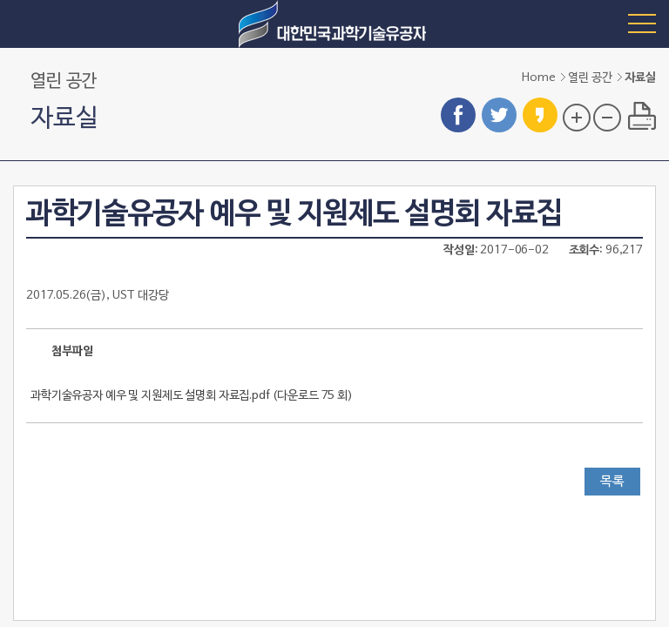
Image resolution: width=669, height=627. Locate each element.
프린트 (642, 116)
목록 (612, 482)
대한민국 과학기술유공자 (334, 24)
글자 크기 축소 (607, 117)
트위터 (499, 115)
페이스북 (458, 115)
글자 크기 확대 (577, 117)
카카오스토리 (540, 115)
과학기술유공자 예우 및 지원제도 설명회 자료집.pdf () (191, 395)
